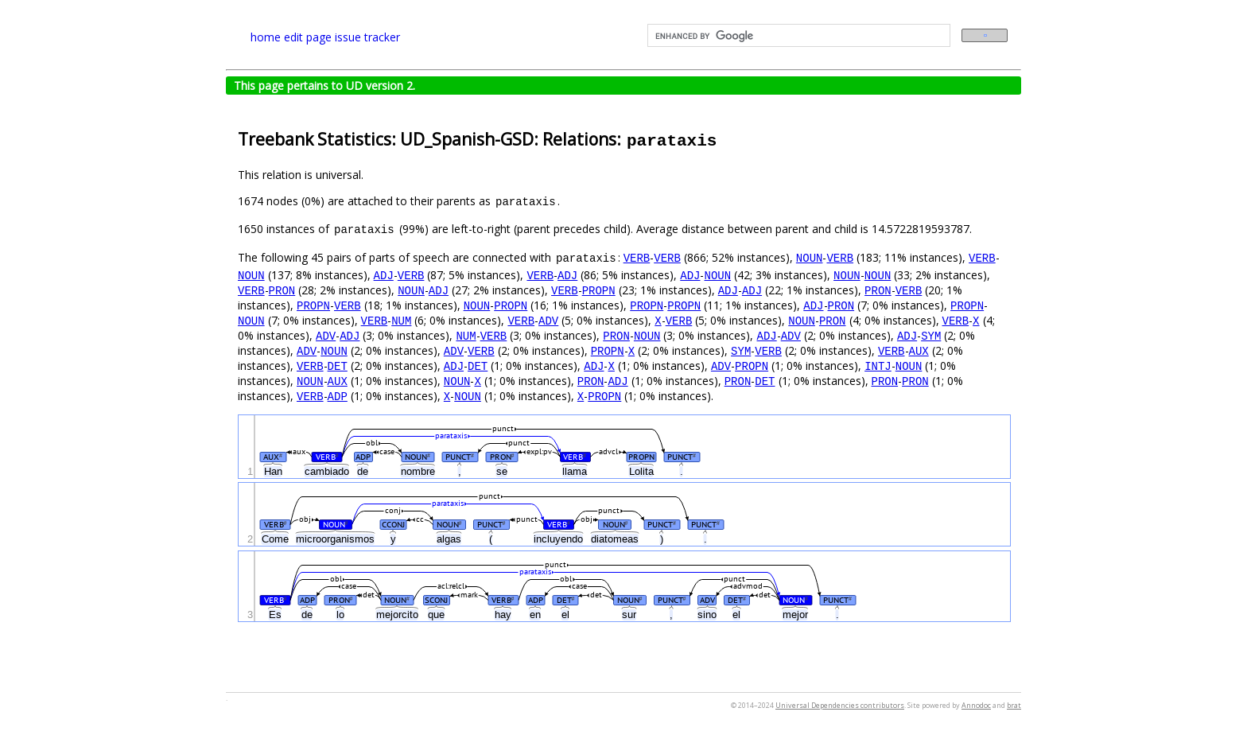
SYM (931, 335)
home (266, 37)
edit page (308, 37)
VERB (637, 257)
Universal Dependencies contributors (839, 705)
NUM (401, 320)
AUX (918, 350)
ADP (338, 395)
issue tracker (367, 37)
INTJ (878, 365)
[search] (797, 36)
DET (338, 365)
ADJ (384, 274)
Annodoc (976, 705)
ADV (548, 320)
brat (1014, 705)
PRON (282, 290)
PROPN (599, 290)
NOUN (809, 257)
